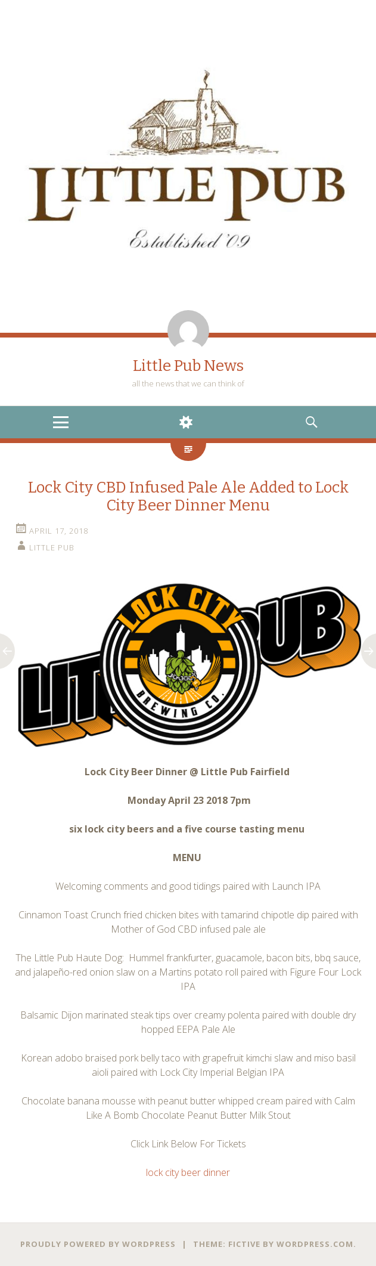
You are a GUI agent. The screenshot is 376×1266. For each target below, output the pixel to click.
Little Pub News (188, 366)
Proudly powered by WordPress (98, 1244)
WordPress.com (314, 1244)
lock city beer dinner (188, 1172)
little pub (51, 547)
